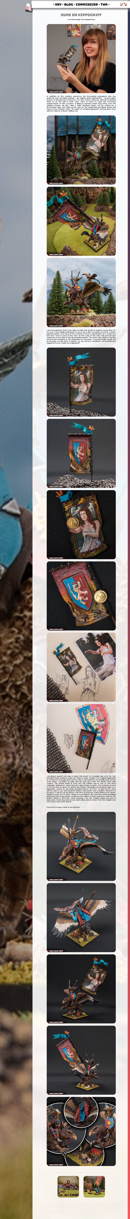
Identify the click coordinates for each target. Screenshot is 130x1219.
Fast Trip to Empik (85, 1215)
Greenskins (56, 1203)
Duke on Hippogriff (101, 1209)
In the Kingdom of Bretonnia (92, 1212)
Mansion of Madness (72, 1212)
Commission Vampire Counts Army (52, 1206)
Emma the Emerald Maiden (81, 1204)
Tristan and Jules (111, 1209)
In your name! (91, 1209)
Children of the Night (67, 1209)
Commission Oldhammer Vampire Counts (99, 1204)
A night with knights (107, 1213)
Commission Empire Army (69, 1206)
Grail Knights (67, 1213)
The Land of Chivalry (60, 1212)
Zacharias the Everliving (67, 1204)
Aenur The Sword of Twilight (111, 1203)
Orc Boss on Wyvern (46, 1203)
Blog (68, 4)
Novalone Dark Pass (44, 1210)
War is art (90, 1213)
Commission (86, 4)
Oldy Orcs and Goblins (66, 1203)
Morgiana (81, 1212)
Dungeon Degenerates (94, 1210)
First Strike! (97, 1213)
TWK (103, 4)
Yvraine (58, 1204)
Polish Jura (119, 1209)
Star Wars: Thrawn (114, 1212)
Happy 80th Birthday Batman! (79, 1213)
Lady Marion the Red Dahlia (103, 1206)
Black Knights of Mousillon (96, 1203)
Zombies (48, 1207)
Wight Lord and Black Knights (53, 1209)
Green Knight (104, 1210)
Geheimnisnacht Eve (45, 1213)
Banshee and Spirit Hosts (80, 1209)
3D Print (69, 1210)
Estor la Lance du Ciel (63, 1207)
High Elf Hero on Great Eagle (80, 1203)
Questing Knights (83, 1210)
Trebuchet (75, 1210)
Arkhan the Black (50, 1204)
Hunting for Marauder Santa (116, 1210)
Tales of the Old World (75, 1207)
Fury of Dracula (104, 1212)
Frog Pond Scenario (49, 1212)
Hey (92, 1215)
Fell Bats (54, 1207)
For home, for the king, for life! (58, 1210)
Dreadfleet (114, 1206)
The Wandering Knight (89, 1206)
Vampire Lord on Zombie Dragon (100, 1207)
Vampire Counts (86, 1207)
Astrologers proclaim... (57, 1213)
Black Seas (80, 1206)
